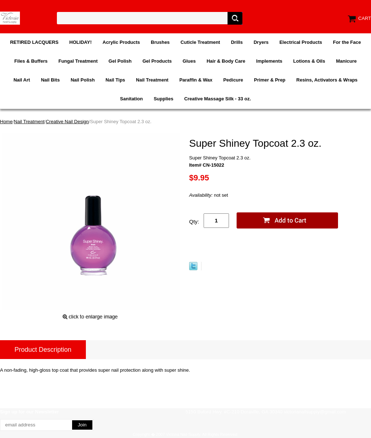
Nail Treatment (152, 80)
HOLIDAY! (80, 42)
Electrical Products (300, 42)
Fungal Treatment (77, 61)
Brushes (160, 42)
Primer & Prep (269, 80)
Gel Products (157, 61)
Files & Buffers (30, 61)
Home (6, 121)
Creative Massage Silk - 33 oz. (217, 98)
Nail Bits (50, 80)
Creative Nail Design (67, 121)
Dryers (261, 42)
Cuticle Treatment (200, 42)
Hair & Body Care (226, 61)
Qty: (194, 221)
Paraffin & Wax (195, 80)
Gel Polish (120, 61)
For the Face (347, 42)
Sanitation (131, 98)
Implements (269, 61)
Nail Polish (83, 80)
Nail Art (21, 80)
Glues (189, 61)
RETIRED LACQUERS (34, 42)
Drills (237, 42)
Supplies (163, 98)
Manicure (346, 61)
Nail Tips (115, 80)
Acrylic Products (121, 42)
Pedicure (233, 80)
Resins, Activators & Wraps (327, 80)
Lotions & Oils (309, 61)
